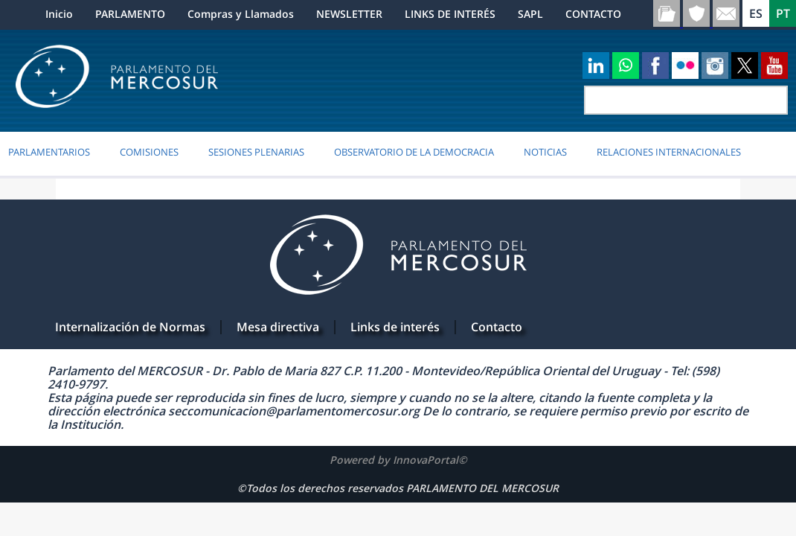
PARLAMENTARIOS (49, 152)
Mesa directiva (278, 327)
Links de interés (395, 327)
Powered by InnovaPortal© (398, 460)
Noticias (545, 152)
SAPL (530, 14)
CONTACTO (593, 14)
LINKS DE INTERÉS (450, 14)
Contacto (496, 327)
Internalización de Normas (130, 327)
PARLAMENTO (130, 14)
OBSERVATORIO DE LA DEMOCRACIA (414, 152)
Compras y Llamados (240, 14)
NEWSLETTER (349, 14)
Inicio (59, 14)
